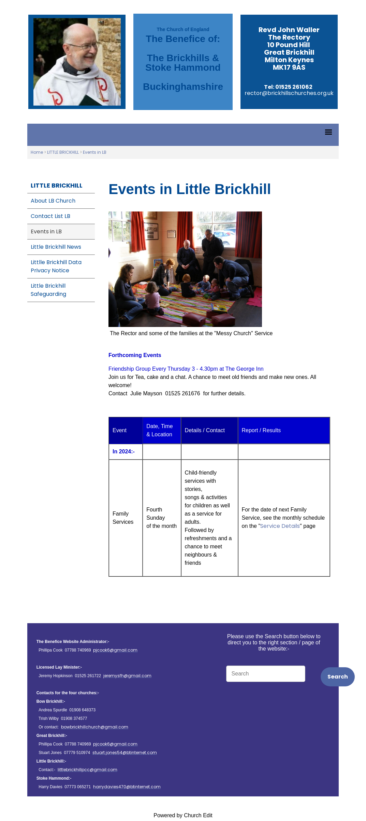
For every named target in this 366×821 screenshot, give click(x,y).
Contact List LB (50, 216)
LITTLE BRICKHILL (63, 152)
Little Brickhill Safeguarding (48, 290)
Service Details (280, 526)
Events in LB (94, 152)
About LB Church (53, 201)
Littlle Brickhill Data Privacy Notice (56, 266)
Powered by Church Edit (183, 815)
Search (337, 677)
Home (37, 152)
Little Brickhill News (56, 247)
